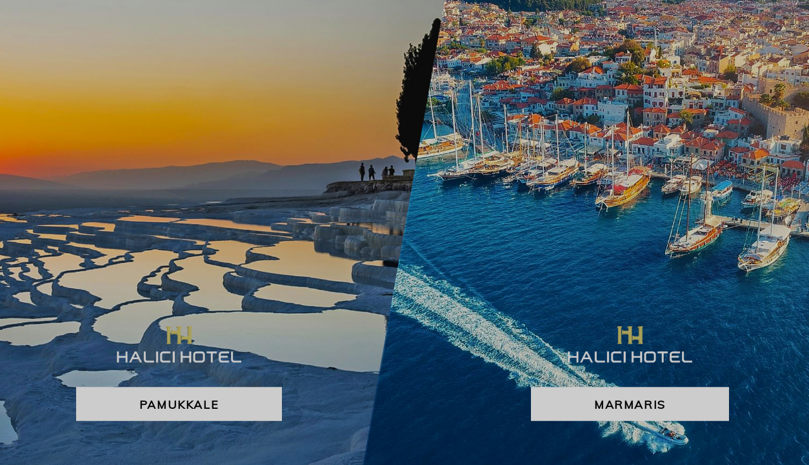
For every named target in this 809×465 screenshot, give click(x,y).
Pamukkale (179, 404)
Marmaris (630, 404)
